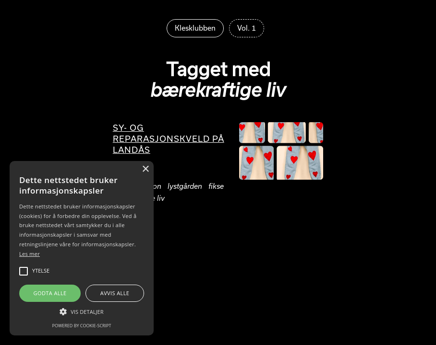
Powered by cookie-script (81, 325)
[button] (81, 311)
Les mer (29, 253)
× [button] (145, 169)
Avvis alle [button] (115, 293)
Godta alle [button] (50, 293)
